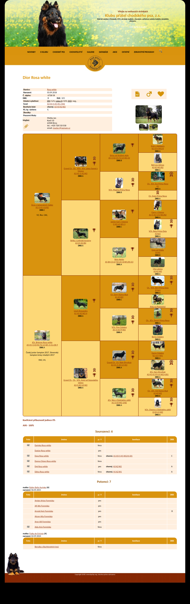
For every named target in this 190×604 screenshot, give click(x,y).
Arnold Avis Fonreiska (44, 511)
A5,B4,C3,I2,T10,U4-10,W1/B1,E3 (119, 262)
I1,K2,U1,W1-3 (119, 224)
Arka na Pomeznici (158, 306)
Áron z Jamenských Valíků (42, 205)
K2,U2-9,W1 (158, 355)
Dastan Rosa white (42, 450)
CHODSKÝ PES (59, 52)
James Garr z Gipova (119, 221)
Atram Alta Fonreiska (43, 516)
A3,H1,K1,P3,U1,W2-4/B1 (158, 374)
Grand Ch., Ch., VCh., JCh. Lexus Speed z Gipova (81, 169)
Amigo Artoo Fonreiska (44, 500)
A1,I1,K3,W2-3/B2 (119, 402)
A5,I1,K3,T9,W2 (119, 330)
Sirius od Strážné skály (119, 155)
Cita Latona (157, 269)
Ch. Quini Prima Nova (158, 196)
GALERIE (90, 52)
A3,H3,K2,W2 (60, 107)
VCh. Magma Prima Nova (119, 190)
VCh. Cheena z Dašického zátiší (158, 409)
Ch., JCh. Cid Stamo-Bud (158, 391)
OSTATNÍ (125, 52)
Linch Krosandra (81, 311)
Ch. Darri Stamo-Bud (119, 294)
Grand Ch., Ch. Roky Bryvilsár (119, 362)
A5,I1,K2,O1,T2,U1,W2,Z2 (119, 158)
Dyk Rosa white (41, 466)
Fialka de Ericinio (36, 533)
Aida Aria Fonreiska (43, 527)
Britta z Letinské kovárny (80, 240)
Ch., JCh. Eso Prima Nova (157, 184)
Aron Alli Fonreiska (43, 521)
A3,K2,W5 (158, 271)
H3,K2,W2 (117, 466)
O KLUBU (44, 52)
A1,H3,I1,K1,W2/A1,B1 (122, 456)
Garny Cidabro (158, 353)
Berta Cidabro (158, 337)
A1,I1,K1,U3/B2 (42, 207)
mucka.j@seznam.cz (61, 128)
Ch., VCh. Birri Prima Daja (158, 288)
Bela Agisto (119, 259)
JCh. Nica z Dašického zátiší (119, 400)
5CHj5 (157, 252)
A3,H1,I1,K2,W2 (80, 173)
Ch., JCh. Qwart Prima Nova (157, 320)
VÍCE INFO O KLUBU (138, 27)
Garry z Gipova (157, 212)
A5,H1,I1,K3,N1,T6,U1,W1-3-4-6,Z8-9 (42, 345)
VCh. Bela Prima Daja (158, 231)
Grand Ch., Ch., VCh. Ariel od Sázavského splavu (80, 381)
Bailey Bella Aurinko (37, 487)
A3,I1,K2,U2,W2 (80, 385)
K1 (158, 186)
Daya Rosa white (42, 456)
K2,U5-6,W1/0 (158, 148)
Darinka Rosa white (43, 445)
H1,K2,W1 (117, 471)
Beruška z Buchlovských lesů (47, 546)
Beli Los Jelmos (157, 165)
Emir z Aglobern (157, 146)
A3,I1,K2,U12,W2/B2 (158, 215)
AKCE (115, 52)
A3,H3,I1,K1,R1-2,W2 (56, 104)
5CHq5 (158, 233)
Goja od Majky (158, 250)
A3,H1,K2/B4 (80, 243)
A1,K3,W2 (119, 297)
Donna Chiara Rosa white (45, 461)
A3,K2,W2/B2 (157, 167)
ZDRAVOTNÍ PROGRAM (144, 52)
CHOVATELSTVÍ (75, 52)
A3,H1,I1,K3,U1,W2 (119, 365)
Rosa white (51, 89)
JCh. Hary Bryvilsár (158, 372)
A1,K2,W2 (158, 393)
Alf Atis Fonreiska (42, 506)
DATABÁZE (103, 52)
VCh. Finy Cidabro (119, 327)
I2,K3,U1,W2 (157, 412)
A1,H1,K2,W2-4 (80, 313)
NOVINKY (31, 52)
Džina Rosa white (42, 471)
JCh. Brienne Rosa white (42, 342)
